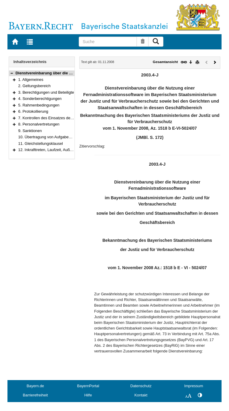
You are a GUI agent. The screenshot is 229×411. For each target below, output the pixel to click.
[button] (11, 73)
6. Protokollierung (33, 111)
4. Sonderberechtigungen (39, 98)
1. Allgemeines (30, 79)
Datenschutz (140, 386)
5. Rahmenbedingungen (38, 105)
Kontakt (140, 395)
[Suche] (108, 42)
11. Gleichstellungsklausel (40, 143)
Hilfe (88, 395)
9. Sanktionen (30, 130)
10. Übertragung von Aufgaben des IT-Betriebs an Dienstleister (72, 137)
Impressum (193, 386)
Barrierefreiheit (35, 395)
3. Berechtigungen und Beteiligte (46, 92)
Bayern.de (35, 386)
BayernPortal (88, 386)
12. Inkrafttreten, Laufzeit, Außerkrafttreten (54, 150)
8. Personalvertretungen (38, 124)
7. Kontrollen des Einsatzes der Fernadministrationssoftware (69, 118)
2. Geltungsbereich (34, 86)
